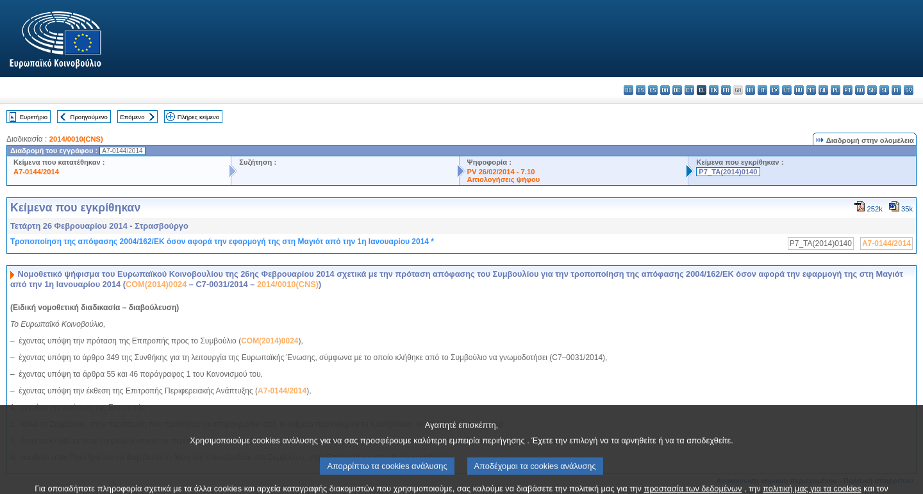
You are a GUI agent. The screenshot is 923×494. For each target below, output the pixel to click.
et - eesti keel (689, 90)
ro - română (860, 90)
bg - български (628, 90)
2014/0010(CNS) (76, 139)
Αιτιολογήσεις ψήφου (503, 179)
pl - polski (835, 90)
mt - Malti (811, 90)
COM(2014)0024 (156, 284)
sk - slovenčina (872, 90)
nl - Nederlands (823, 90)
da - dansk (665, 90)
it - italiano (762, 90)
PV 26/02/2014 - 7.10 (501, 172)
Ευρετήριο (33, 116)
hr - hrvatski (750, 90)
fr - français (726, 90)
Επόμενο (132, 116)
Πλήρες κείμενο (198, 116)
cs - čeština (653, 90)
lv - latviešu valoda (774, 90)
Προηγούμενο (88, 116)
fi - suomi (896, 90)
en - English (714, 90)
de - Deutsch (677, 90)
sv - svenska (908, 90)
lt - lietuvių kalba (787, 90)
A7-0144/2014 (36, 172)
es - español (640, 90)
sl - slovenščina (884, 90)
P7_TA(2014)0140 (728, 172)
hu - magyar (799, 90)
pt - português (847, 90)
